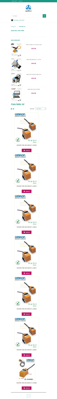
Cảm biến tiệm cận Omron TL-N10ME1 (26, 383)
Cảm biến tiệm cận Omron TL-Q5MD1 (27, 350)
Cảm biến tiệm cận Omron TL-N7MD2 (27, 145)
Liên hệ (28, 150)
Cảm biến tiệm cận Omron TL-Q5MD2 (27, 309)
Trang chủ (14, 26)
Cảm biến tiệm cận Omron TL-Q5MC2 (27, 227)
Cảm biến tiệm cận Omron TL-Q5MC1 (27, 268)
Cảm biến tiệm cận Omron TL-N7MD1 (27, 186)
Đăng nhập (14, 1)
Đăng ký (20, 1)
